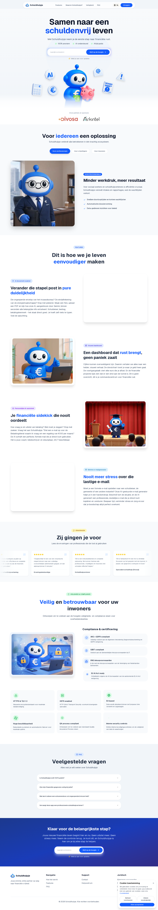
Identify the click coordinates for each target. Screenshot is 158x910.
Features (58, 5)
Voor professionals (59, 151)
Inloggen (126, 5)
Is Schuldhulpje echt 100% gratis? (79, 778)
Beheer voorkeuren (128, 899)
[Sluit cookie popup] (153, 883)
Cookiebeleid (124, 893)
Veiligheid (90, 5)
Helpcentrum (87, 883)
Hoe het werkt (52, 879)
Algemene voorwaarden (127, 879)
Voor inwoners (99, 151)
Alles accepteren (137, 905)
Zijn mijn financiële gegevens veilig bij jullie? (79, 789)
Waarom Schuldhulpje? (74, 5)
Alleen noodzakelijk (146, 899)
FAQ (98, 5)
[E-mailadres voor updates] (66, 52)
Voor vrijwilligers (80, 151)
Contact (85, 879)
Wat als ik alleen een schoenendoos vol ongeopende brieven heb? (79, 800)
